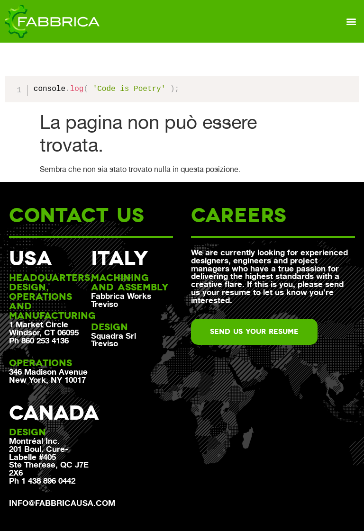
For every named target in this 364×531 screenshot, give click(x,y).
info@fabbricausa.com (62, 503)
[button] (351, 21)
